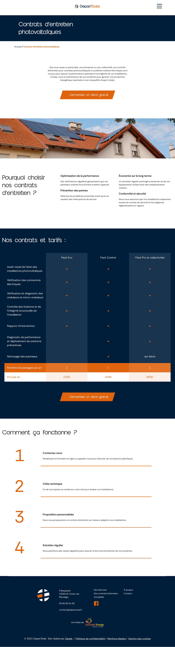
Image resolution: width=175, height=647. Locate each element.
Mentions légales (116, 638)
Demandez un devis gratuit (89, 95)
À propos (128, 590)
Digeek (68, 638)
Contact (128, 593)
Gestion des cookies (139, 638)
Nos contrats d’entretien (106, 593)
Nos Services (100, 590)
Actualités (99, 597)
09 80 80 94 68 (67, 603)
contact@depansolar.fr (70, 610)
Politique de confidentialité (90, 638)
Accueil (18, 46)
